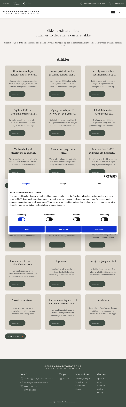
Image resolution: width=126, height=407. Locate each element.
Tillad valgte (63, 229)
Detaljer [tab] (63, 183)
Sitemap (78, 389)
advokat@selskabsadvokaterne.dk (94, 3)
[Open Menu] (113, 13)
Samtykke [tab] (26, 183)
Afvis (27, 229)
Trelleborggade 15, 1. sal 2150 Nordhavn (38, 379)
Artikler (100, 389)
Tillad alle (99, 229)
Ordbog (100, 392)
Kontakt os (101, 386)
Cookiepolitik (80, 386)
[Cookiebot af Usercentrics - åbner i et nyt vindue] (106, 176)
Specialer (100, 379)
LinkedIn (66, 379)
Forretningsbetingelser (83, 379)
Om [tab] (99, 183)
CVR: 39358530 (30, 390)
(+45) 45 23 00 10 (118, 3)
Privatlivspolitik (81, 382)
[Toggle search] (120, 12)
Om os (99, 382)
